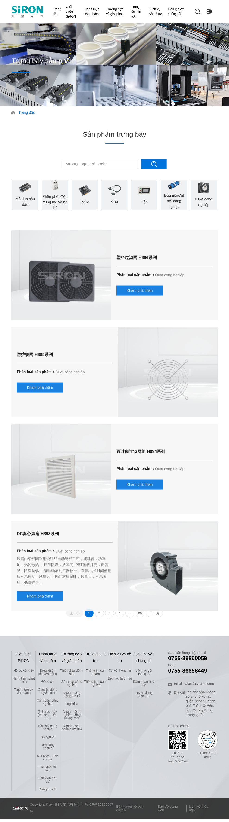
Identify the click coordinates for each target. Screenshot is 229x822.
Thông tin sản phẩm (96, 672)
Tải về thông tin (120, 670)
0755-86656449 (187, 671)
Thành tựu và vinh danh (23, 691)
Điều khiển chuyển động (47, 672)
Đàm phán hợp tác (144, 683)
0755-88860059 (187, 658)
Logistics (71, 704)
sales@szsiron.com (199, 684)
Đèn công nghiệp (48, 746)
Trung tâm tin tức (136, 11)
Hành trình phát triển (24, 680)
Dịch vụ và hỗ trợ (155, 11)
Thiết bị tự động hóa (71, 672)
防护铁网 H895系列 (35, 415)
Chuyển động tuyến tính (47, 691)
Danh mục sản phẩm (91, 11)
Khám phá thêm (140, 351)
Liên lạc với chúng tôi (176, 11)
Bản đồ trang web (168, 808)
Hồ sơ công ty (23, 670)
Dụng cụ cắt (47, 789)
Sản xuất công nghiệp (71, 683)
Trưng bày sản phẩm (43, 63)
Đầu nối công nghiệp (47, 727)
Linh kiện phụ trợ (47, 779)
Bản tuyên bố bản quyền (130, 808)
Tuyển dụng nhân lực (144, 694)
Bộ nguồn (48, 737)
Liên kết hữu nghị (198, 808)
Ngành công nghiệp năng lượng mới (72, 715)
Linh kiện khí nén (47, 768)
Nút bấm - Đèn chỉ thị (47, 757)
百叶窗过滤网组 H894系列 (140, 512)
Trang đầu (57, 11)
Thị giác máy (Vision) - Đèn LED (47, 715)
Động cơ (47, 681)
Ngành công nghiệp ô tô (72, 694)
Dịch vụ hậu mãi (120, 678)
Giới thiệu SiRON (71, 11)
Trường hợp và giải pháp (115, 11)
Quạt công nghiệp (170, 336)
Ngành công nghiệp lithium (72, 727)
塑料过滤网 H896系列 (136, 318)
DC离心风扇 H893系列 (38, 594)
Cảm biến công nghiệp (48, 702)
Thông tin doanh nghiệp (95, 683)
